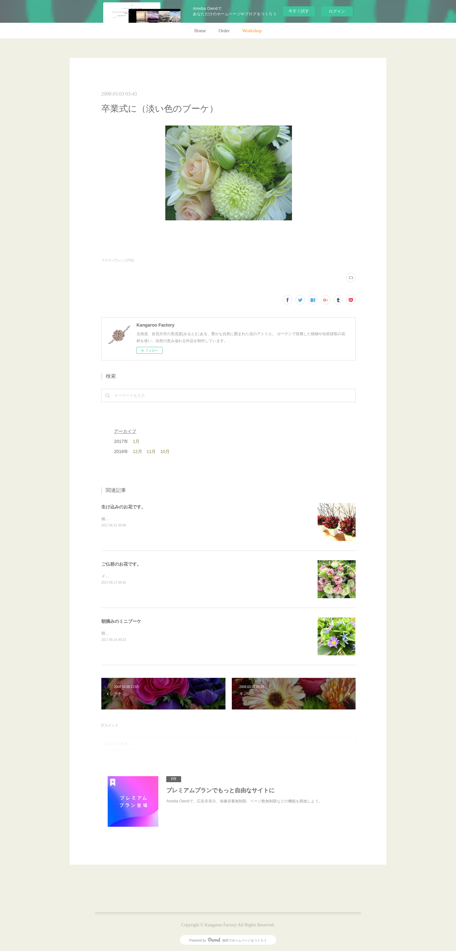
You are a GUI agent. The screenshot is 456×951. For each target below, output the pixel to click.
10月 (165, 451)
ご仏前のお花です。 (121, 564)
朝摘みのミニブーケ (121, 621)
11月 (151, 451)
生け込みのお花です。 (123, 506)
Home (200, 30)
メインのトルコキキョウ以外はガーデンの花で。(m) (146, 576)
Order (224, 30)
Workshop (252, 30)
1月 (136, 441)
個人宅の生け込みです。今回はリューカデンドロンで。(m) (151, 519)
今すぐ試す (298, 11)
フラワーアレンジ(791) (117, 260)
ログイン (337, 11)
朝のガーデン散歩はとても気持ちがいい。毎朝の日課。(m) (151, 633)
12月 (137, 451)
